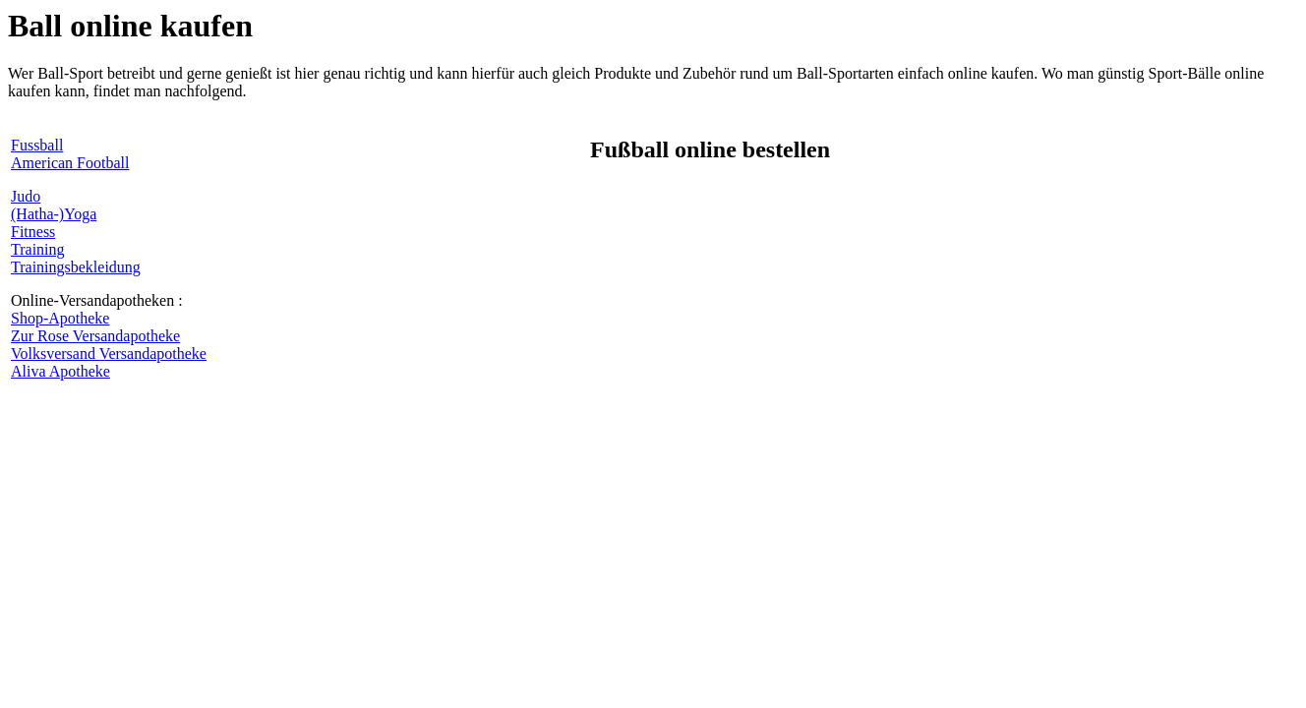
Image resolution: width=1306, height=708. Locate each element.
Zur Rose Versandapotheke (95, 335)
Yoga (80, 214)
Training (38, 249)
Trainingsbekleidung (76, 267)
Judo (25, 196)
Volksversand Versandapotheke (109, 353)
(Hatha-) (37, 214)
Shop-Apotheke (60, 318)
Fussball (37, 145)
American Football (70, 162)
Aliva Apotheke (60, 371)
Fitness (33, 231)
